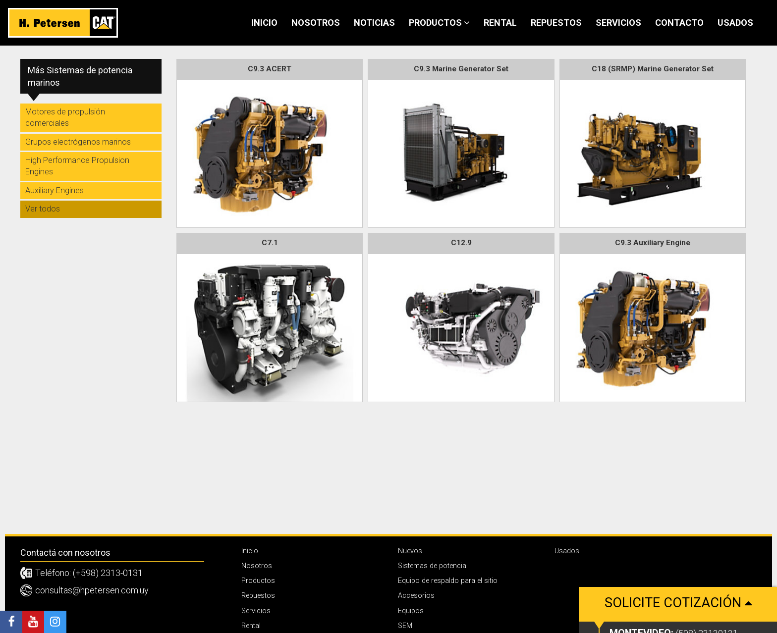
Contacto (679, 22)
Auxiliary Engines (54, 190)
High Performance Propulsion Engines (77, 166)
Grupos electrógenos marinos (78, 142)
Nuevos (410, 551)
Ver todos (42, 208)
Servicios (618, 22)
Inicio (264, 22)
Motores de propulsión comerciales (65, 117)
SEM (405, 626)
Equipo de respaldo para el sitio (448, 581)
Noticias (374, 22)
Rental (500, 22)
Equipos (411, 611)
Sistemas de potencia (432, 566)
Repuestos (556, 22)
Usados (735, 22)
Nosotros (315, 22)
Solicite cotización (678, 617)
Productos (439, 22)
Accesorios (416, 595)
